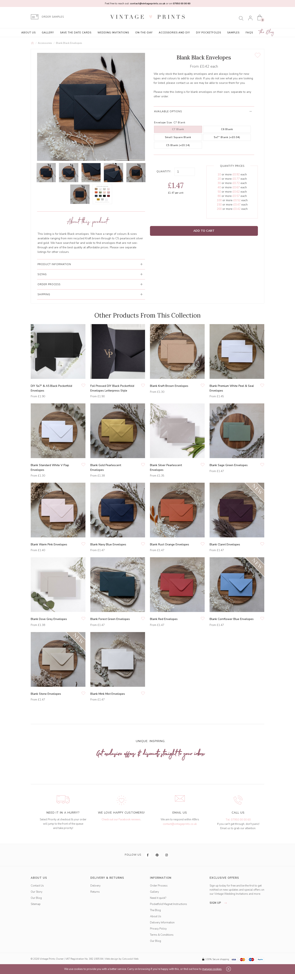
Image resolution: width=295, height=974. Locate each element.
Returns (95, 892)
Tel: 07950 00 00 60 (238, 820)
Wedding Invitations (113, 32)
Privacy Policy (158, 929)
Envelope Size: (163, 122)
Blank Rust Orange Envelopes (169, 544)
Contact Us (37, 886)
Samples (233, 32)
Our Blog (36, 898)
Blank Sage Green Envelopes (229, 465)
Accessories (45, 43)
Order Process (159, 886)
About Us (28, 32)
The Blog (266, 32)
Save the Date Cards (75, 32)
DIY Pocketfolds (208, 32)
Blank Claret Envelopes (225, 544)
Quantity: (164, 171)
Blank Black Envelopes (69, 43)
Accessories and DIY (174, 32)
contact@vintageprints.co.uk (180, 824)
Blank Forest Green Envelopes (110, 619)
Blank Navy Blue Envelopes (108, 544)
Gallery (48, 32)
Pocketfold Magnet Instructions (168, 904)
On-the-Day (144, 32)
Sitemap (36, 904)
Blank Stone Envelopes (46, 694)
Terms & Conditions (162, 935)
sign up (219, 903)
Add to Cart (203, 231)
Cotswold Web (130, 958)
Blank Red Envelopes (164, 619)
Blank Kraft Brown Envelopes (169, 386)
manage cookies (212, 969)
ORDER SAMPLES (53, 16)
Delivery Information (162, 922)
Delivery (95, 886)
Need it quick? (158, 898)
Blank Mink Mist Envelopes (107, 694)
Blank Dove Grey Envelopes (49, 619)
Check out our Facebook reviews (121, 819)
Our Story (36, 892)
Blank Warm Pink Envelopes (49, 544)
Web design (111, 958)
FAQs (249, 32)
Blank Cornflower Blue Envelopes (232, 619)
